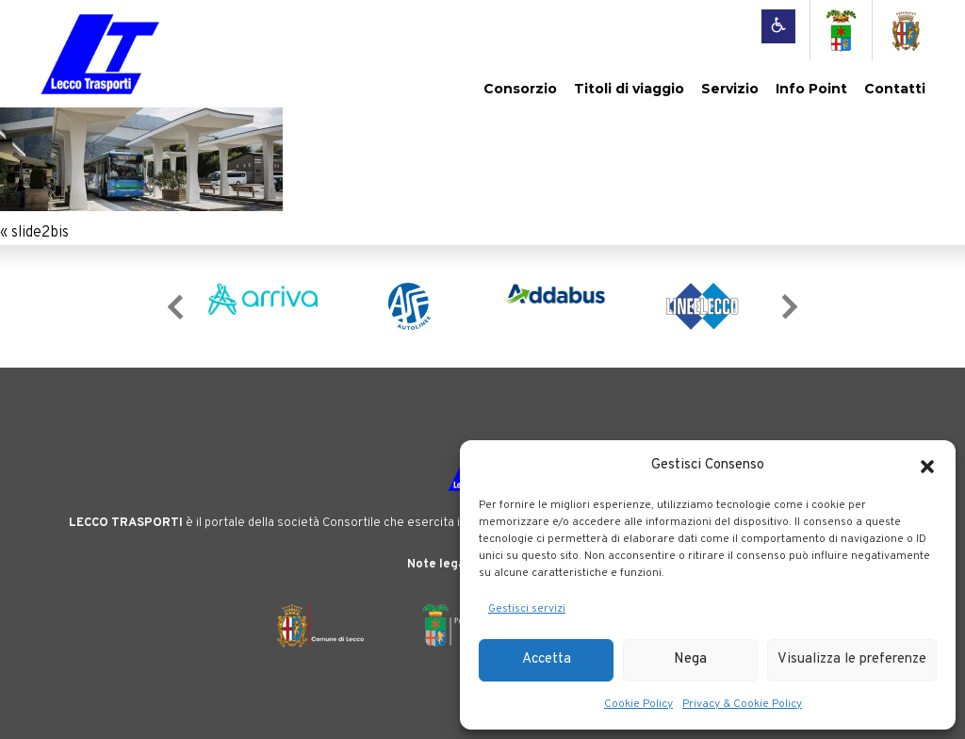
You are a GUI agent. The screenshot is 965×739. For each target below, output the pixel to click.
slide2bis (40, 232)
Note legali (439, 564)
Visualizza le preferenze (851, 659)
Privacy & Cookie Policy (742, 704)
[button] (927, 466)
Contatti (894, 88)
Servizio (730, 88)
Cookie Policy (638, 704)
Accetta (546, 659)
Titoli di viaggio (629, 88)
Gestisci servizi (526, 608)
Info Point (811, 88)
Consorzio (520, 88)
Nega (690, 659)
